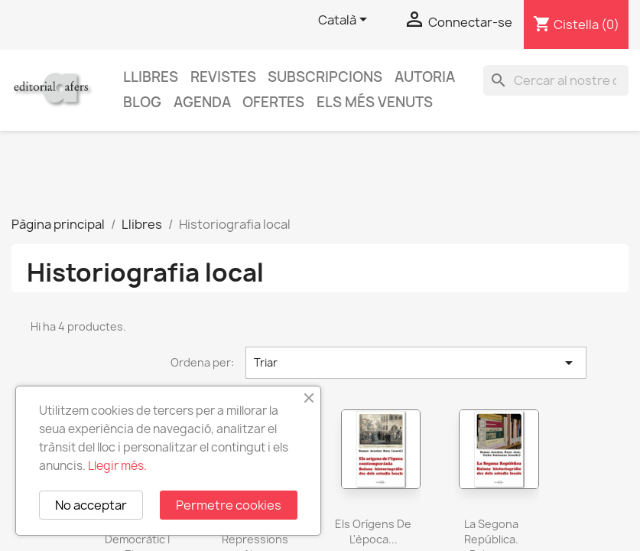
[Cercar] (556, 80)
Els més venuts (375, 102)
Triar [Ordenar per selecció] (416, 363)
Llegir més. (117, 466)
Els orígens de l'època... (373, 531)
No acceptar (91, 505)
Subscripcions (325, 76)
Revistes (223, 76)
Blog (142, 102)
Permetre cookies (228, 505)
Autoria (425, 76)
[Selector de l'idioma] (345, 20)
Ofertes (273, 102)
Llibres (150, 76)
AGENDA (202, 102)
